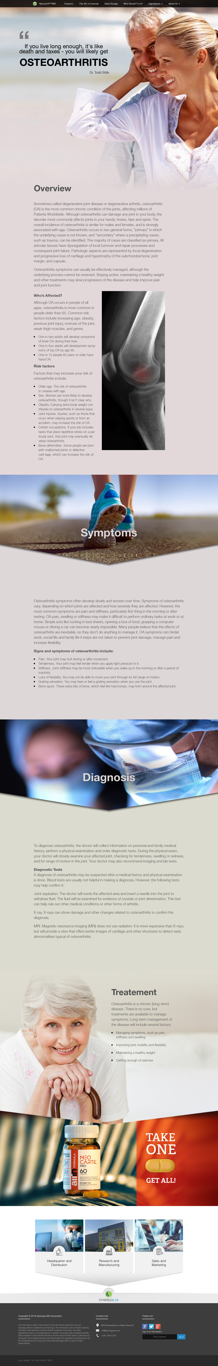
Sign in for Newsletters (152, 1332)
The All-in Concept (89, 3)
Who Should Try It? (133, 3)
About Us (174, 3)
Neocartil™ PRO (44, 4)
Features (68, 3)
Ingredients (156, 3)
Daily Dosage (111, 3)
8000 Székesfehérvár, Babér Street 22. (117, 1325)
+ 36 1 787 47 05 (108, 1335)
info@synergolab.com (110, 1330)
